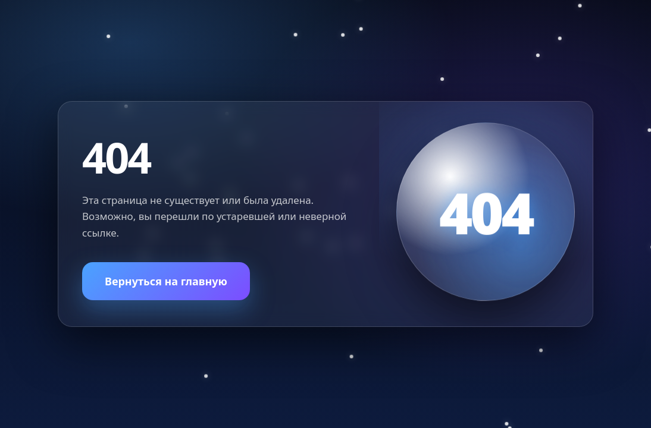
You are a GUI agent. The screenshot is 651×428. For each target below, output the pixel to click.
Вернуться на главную (166, 281)
